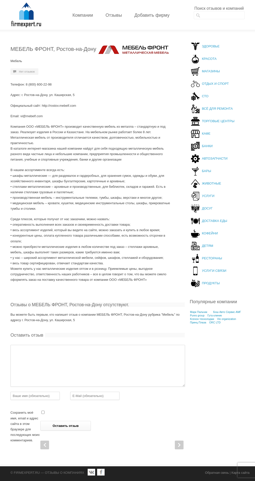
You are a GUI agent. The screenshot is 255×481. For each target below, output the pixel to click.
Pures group (197, 315)
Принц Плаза (198, 322)
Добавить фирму (152, 15)
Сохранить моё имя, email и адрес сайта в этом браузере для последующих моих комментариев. (25, 426)
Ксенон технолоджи (202, 318)
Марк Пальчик (198, 311)
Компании (82, 15)
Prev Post (44, 445)
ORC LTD (215, 322)
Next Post (179, 445)
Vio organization (226, 318)
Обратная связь (217, 473)
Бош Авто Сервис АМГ (227, 311)
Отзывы (114, 15)
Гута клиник (214, 315)
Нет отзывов (27, 71)
